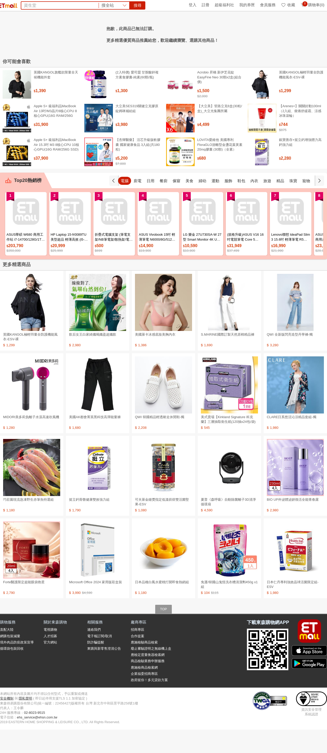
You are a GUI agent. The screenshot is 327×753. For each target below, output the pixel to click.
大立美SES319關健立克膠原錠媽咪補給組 (136, 131)
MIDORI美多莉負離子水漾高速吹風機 (31, 440)
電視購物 (50, 653)
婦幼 (215, 204)
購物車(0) (312, 5)
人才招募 (50, 659)
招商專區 (137, 653)
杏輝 (120, 33)
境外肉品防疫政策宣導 (17, 666)
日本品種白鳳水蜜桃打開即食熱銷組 (162, 605)
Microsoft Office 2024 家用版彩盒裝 (95, 605)
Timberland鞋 (165, 33)
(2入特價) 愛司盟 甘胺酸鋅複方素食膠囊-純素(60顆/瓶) (137, 98)
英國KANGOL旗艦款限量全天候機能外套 (56, 98)
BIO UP (106, 33)
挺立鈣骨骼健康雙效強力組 (89, 523)
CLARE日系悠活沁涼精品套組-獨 (291, 440)
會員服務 (268, 5)
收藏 (288, 5)
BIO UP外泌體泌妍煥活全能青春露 (293, 523)
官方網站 (50, 666)
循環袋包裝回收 (12, 672)
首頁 (6, 5)
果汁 (146, 33)
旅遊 (280, 204)
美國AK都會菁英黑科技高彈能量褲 (95, 440)
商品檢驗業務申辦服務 (148, 684)
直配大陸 (6, 653)
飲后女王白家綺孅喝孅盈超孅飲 (92, 358)
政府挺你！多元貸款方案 (149, 703)
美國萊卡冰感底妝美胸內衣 (155, 358)
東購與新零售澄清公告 (104, 672)
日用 (163, 204)
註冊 (205, 5)
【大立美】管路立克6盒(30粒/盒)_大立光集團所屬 (219, 131)
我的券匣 (247, 5)
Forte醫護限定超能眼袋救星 (24, 605)
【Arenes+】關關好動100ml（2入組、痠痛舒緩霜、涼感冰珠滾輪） (300, 134)
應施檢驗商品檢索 (144, 666)
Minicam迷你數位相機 (200, 33)
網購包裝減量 (10, 659)
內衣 (267, 204)
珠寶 (306, 204)
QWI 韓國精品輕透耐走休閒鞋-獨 (159, 440)
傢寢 (189, 204)
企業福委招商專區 (144, 697)
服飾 (241, 204)
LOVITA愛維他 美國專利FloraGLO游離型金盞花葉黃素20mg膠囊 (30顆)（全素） (219, 167)
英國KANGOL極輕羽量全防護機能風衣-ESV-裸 (301, 98)
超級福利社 (224, 5)
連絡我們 (94, 653)
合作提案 (137, 659)
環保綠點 (23, 5)
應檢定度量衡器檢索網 (148, 678)
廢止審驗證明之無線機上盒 (151, 672)
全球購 (42, 5)
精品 (293, 204)
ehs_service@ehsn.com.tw (37, 741)
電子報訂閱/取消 (99, 659)
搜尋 (242, 23)
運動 (228, 204)
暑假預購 (231, 33)
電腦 (137, 204)
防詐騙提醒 (95, 666)
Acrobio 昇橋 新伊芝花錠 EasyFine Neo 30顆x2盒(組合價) (219, 100)
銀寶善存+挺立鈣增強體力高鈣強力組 (300, 165)
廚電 (150, 204)
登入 (192, 5)
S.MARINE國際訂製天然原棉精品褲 (227, 358)
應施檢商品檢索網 (144, 691)
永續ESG (61, 5)
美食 (202, 204)
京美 (92, 33)
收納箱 (133, 33)
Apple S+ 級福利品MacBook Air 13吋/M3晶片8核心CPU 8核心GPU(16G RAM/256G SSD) (55, 136)
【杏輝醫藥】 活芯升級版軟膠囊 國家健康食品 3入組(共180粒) (137, 167)
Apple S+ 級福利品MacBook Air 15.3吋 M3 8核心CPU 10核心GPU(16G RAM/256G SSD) (56, 167)
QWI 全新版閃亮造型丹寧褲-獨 (290, 358)
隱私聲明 (25, 722)
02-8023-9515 (34, 736)
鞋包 (254, 204)
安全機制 (6, 722)
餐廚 (176, 204)
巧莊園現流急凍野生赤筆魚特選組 (28, 523)
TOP (163, 632)
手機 (124, 204)
